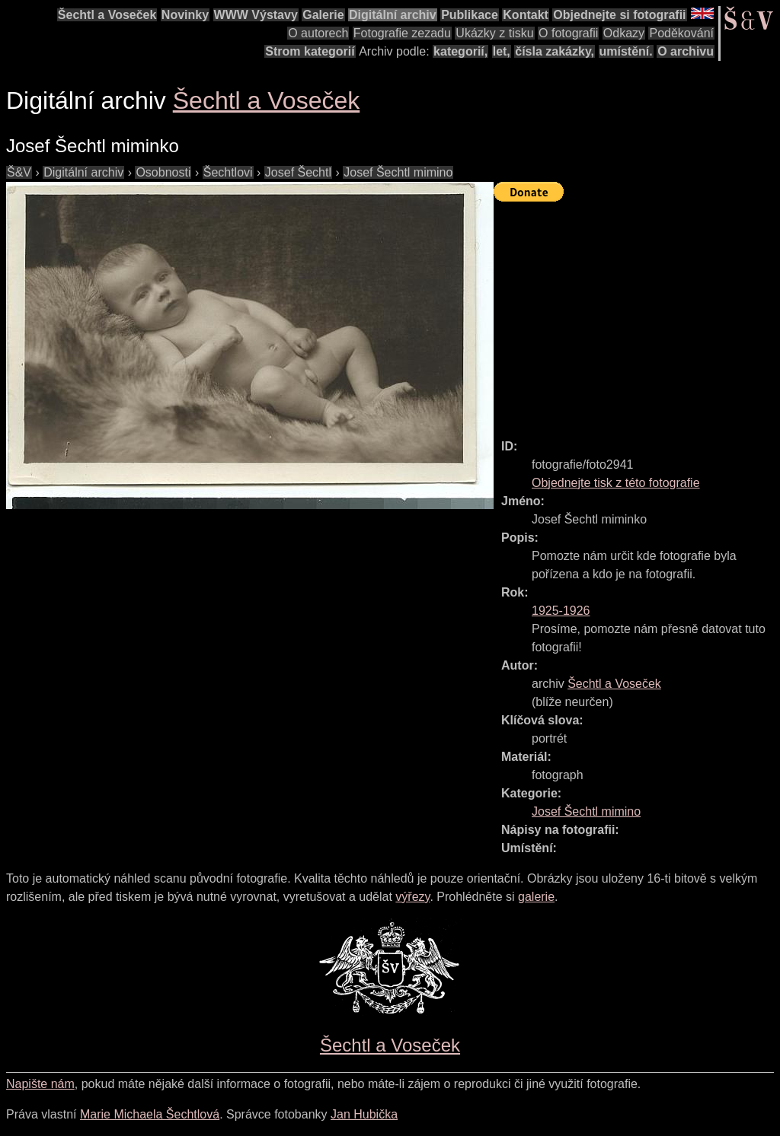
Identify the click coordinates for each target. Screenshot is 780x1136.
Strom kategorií (309, 51)
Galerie (323, 14)
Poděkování (681, 33)
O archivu (685, 51)
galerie (536, 896)
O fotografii (568, 33)
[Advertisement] (637, 313)
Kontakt (525, 14)
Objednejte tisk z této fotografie (616, 482)
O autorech (318, 33)
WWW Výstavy (256, 14)
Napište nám (40, 1083)
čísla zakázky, (554, 51)
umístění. (626, 51)
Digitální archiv (392, 14)
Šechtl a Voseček (107, 14)
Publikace (469, 14)
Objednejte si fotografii (619, 14)
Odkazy (623, 33)
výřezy (412, 896)
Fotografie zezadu (402, 33)
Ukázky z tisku (494, 33)
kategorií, (460, 51)
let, (501, 51)
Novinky (185, 14)
